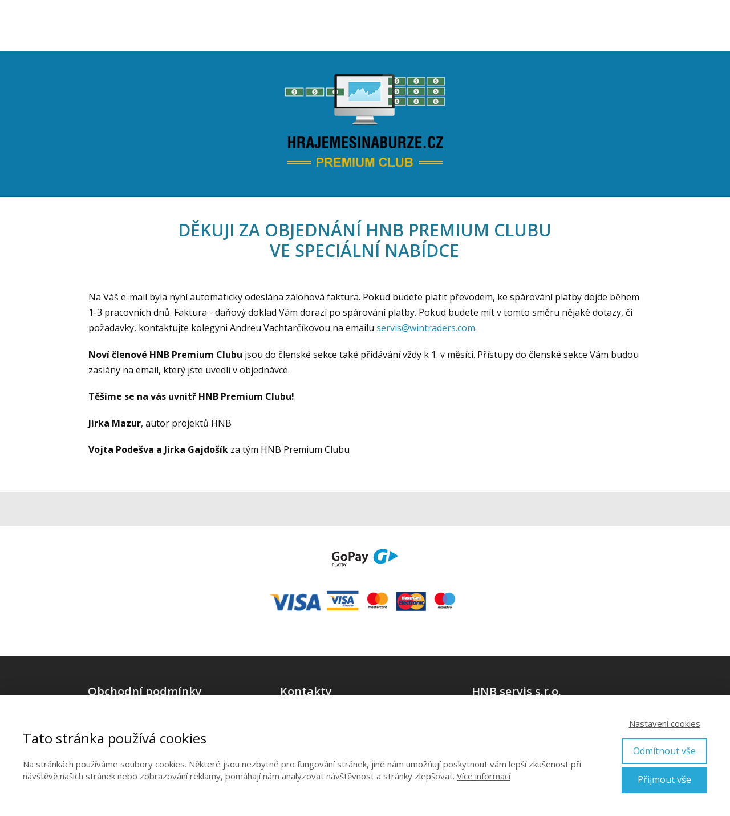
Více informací (483, 776)
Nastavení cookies (664, 723)
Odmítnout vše (664, 751)
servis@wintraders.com (425, 327)
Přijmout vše (664, 779)
